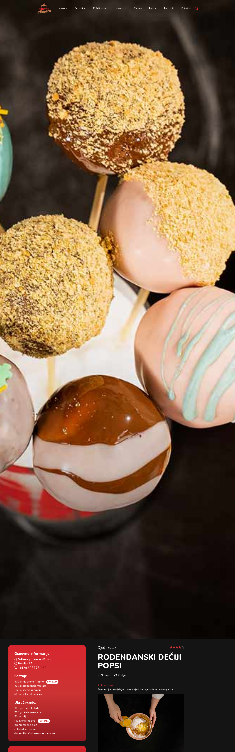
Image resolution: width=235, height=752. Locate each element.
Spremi (104, 675)
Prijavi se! (186, 8)
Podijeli (120, 675)
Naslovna (62, 8)
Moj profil (169, 8)
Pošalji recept (100, 8)
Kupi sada (52, 682)
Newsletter (121, 8)
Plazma (138, 8)
